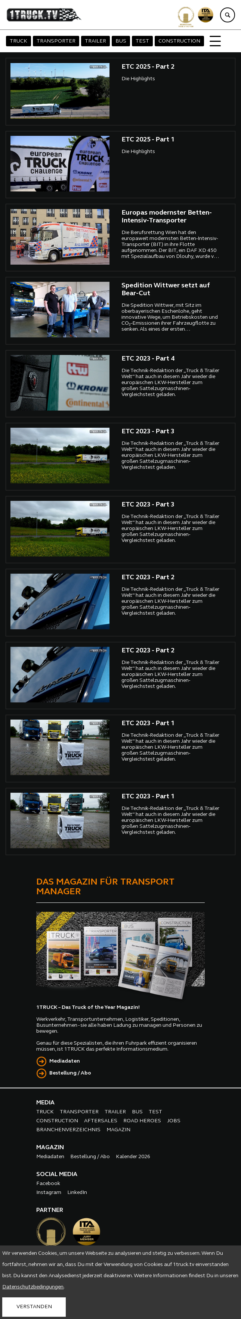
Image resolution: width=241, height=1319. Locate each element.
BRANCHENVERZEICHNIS (68, 1130)
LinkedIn (77, 1192)
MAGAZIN (118, 1130)
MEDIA (45, 1103)
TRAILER (95, 41)
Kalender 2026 (133, 1157)
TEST (142, 41)
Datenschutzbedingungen (33, 1287)
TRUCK (18, 41)
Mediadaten (64, 1061)
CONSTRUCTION (179, 41)
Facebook (48, 1184)
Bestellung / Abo (70, 1073)
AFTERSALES (100, 1121)
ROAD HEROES (142, 1121)
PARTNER (49, 1210)
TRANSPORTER (56, 41)
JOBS (173, 1121)
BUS (120, 41)
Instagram (48, 1192)
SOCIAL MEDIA (56, 1175)
